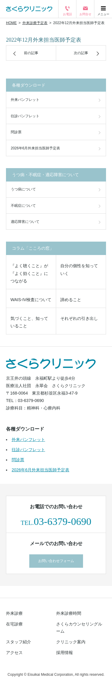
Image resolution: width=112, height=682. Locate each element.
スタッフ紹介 (18, 641)
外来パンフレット (25, 100)
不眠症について (23, 206)
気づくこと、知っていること (29, 322)
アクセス (14, 652)
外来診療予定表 (34, 23)
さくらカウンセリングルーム (79, 627)
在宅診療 (14, 624)
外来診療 (14, 613)
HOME (11, 23)
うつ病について (23, 189)
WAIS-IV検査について (30, 299)
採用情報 (64, 652)
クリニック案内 (70, 641)
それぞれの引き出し (79, 318)
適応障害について (25, 222)
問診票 (16, 132)
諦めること (70, 299)
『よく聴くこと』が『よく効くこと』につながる (29, 273)
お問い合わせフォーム (56, 561)
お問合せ (85, 13)
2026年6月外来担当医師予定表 (35, 148)
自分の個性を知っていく (79, 269)
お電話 (67, 13)
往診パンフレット (25, 116)
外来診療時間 (68, 613)
